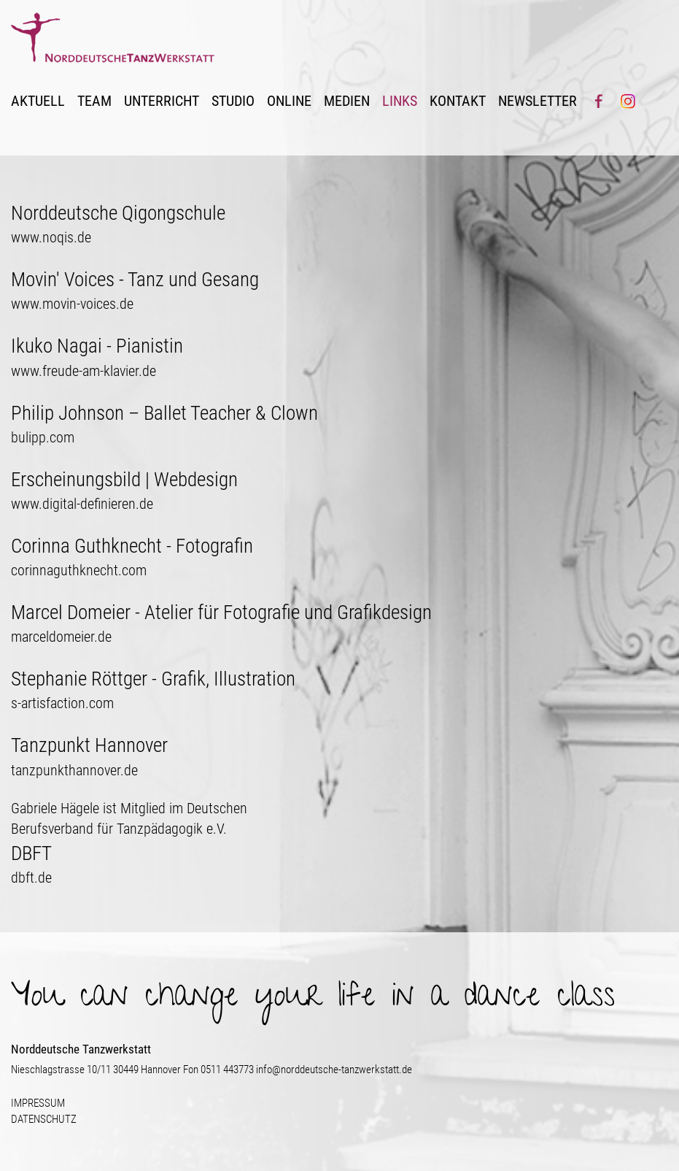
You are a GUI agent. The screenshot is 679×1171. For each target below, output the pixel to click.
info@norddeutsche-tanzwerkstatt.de (334, 1069)
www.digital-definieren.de (82, 504)
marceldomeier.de (61, 637)
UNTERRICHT (161, 101)
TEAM (94, 101)
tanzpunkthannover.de (74, 770)
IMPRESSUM (38, 1103)
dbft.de (31, 877)
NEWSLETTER (537, 101)
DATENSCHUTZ (44, 1119)
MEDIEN (347, 101)
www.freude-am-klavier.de (83, 371)
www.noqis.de (51, 237)
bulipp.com (42, 437)
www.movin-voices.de (72, 304)
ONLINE (289, 101)
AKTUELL (38, 101)
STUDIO (233, 101)
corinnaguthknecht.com (79, 570)
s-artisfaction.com (62, 703)
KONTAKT (458, 101)
